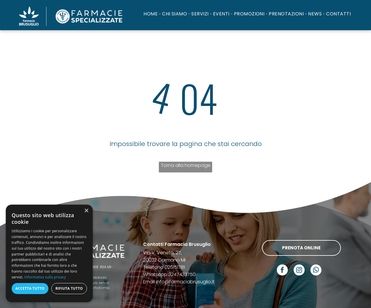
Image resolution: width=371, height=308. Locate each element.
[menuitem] (151, 13)
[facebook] (282, 270)
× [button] (86, 211)
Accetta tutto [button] (29, 288)
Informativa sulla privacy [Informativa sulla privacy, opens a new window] (45, 277)
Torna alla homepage (185, 165)
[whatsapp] (315, 270)
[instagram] (299, 270)
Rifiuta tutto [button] (69, 288)
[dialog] (49, 253)
